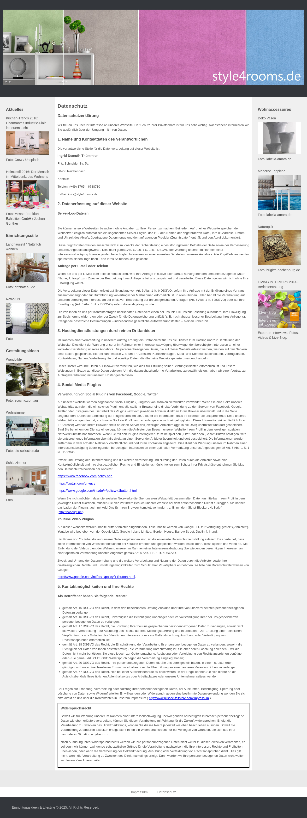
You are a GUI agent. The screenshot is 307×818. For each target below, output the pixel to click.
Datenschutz (166, 792)
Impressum (139, 792)
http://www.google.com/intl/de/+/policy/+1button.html (96, 577)
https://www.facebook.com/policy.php (85, 476)
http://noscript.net (71, 512)
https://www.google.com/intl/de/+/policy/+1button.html (97, 490)
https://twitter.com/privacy (76, 483)
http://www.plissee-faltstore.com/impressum (179, 698)
